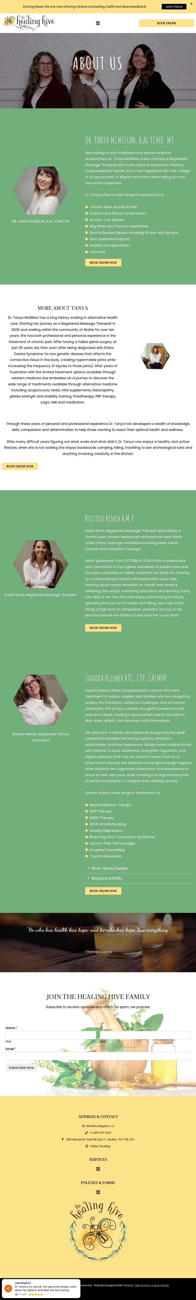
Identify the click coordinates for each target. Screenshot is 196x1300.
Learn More (174, 6)
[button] (98, 17)
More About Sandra (109, 862)
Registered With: (106, 872)
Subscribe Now (21, 1061)
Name (11, 1023)
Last (102, 1036)
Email (11, 1043)
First (8, 1036)
